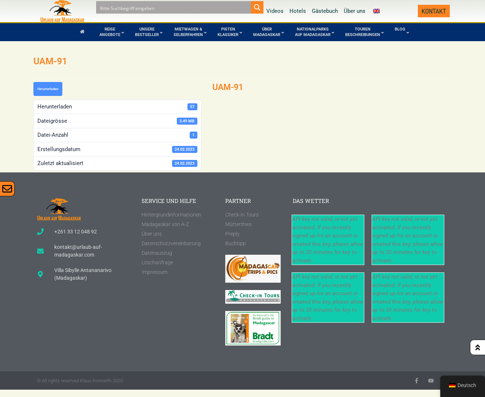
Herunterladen (47, 89)
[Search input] (174, 7)
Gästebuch (325, 11)
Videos (275, 11)
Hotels (297, 11)
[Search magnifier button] (257, 7)
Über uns (354, 11)
